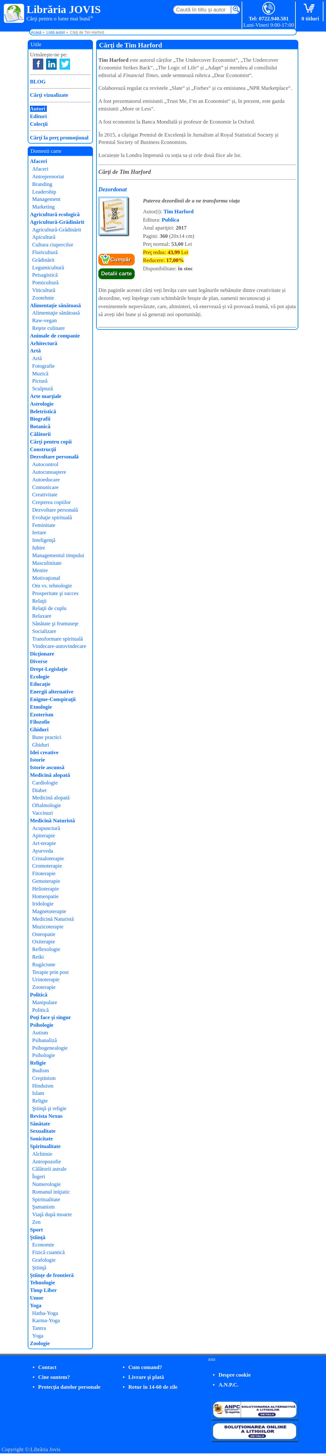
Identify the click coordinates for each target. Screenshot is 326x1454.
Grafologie (44, 1260)
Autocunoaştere (49, 472)
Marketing (43, 207)
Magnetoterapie (49, 911)
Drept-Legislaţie (48, 669)
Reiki (38, 957)
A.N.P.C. (228, 1385)
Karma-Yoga (46, 1320)
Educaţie (40, 684)
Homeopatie (45, 896)
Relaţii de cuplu (49, 608)
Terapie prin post (50, 972)
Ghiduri (39, 730)
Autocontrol (45, 464)
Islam (38, 1093)
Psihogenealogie (49, 1048)
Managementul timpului (58, 555)
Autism (40, 1033)
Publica (170, 220)
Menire (40, 570)
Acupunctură (46, 828)
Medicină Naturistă (52, 821)
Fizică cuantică (48, 1252)
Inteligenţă (43, 540)
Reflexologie (46, 949)
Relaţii (39, 601)
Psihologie (41, 1025)
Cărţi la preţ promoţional (59, 138)
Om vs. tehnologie (52, 586)
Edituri (38, 116)
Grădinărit (43, 260)
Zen (36, 1222)
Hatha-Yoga (45, 1313)
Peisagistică (45, 275)
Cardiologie (45, 783)
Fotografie (43, 366)
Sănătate (40, 1124)
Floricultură (45, 252)
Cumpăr (120, 260)
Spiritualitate (45, 1146)
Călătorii (40, 434)
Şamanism (43, 1207)
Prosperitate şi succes (55, 593)
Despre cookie (234, 1375)
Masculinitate (47, 563)
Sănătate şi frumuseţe (55, 624)
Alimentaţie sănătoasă (55, 305)
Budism (40, 1070)
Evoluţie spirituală (52, 517)
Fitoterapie (44, 873)
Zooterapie (44, 987)
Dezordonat (112, 189)
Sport (36, 1230)
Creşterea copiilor (51, 502)
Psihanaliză (44, 1040)
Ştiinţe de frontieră (52, 1275)
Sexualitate (42, 1131)
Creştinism (44, 1078)
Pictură (39, 381)
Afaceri (38, 161)
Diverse (38, 661)
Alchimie (42, 1154)
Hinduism (42, 1086)
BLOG (38, 82)
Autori (37, 109)
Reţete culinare (48, 328)
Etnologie (41, 707)
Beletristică (43, 411)
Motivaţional (46, 578)
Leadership (44, 192)
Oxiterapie (43, 942)
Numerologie (46, 1184)
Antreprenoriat (48, 177)
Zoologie (40, 1343)
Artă (35, 351)
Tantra (39, 1328)
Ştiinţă (37, 1237)
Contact (47, 1367)
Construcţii (43, 449)
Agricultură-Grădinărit (57, 222)
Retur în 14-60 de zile (153, 1387)
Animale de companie (55, 336)
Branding (42, 184)
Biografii (40, 419)
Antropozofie (46, 1162)
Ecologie (39, 677)
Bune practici (46, 737)
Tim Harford (179, 212)
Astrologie (41, 404)
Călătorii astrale (49, 1169)
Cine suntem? (54, 1377)
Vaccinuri (42, 813)
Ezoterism (41, 715)
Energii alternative (51, 692)
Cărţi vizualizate (49, 95)
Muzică (40, 374)
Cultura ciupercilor (52, 245)
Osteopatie (43, 934)
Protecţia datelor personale (69, 1387)
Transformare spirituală (57, 639)
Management (46, 199)
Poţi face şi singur (50, 1017)
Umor (36, 1298)
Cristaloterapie (48, 858)
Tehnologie (42, 1283)
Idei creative (44, 752)
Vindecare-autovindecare (59, 646)
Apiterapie (43, 836)
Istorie (37, 760)
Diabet (39, 790)
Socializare (44, 631)
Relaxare (41, 616)
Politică (38, 995)
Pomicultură (45, 283)
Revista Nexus (46, 1116)
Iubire (38, 548)
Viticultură (43, 290)
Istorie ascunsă (47, 767)
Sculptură (42, 389)
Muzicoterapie (47, 927)
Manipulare (44, 1002)
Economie (43, 1245)
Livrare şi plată (146, 1377)
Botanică (40, 426)
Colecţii (39, 124)
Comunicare (45, 487)
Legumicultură (48, 268)
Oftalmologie (46, 805)
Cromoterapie (47, 866)
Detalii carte (116, 274)
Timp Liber (43, 1290)
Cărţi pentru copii (51, 442)
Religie (38, 1063)
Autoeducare (46, 480)
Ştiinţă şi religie (49, 1108)
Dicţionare (42, 654)
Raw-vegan (44, 320)
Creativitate (44, 495)
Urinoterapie (46, 979)
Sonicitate (41, 1139)
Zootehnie (43, 298)
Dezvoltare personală (54, 457)
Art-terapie (44, 843)
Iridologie (42, 904)
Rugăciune (43, 964)
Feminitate (43, 525)
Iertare (39, 532)
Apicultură (43, 237)
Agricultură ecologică (55, 214)
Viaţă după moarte (52, 1214)
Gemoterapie (46, 881)
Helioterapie (45, 889)
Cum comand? (145, 1367)
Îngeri (38, 1177)
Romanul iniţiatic (51, 1192)
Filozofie (40, 722)
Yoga (35, 1305)
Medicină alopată (50, 775)
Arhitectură (43, 343)
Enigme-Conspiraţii (53, 699)
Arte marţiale (45, 396)
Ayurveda (42, 851)
